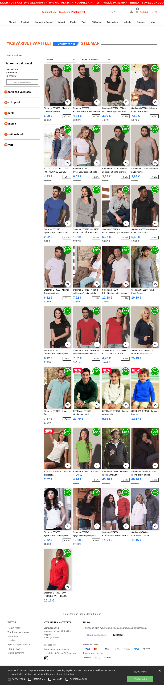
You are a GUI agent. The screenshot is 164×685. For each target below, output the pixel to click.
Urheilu (127, 22)
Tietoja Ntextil (14, 619)
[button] (132, 12)
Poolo (73, 22)
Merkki (12, 22)
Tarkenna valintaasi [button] (19, 82)
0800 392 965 (51, 636)
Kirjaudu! (118, 625)
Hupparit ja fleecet (43, 22)
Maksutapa (13, 627)
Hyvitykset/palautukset (19, 635)
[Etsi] (118, 11)
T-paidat (25, 22)
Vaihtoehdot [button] (15, 125)
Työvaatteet (112, 22)
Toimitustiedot (49, 12)
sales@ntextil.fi (51, 628)
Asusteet (140, 22)
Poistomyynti (78, 12)
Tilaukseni (64, 12)
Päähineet (96, 22)
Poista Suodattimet (22, 73)
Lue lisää (70, 674)
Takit (84, 22)
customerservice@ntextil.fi (57, 622)
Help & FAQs (14, 639)
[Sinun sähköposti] (97, 626)
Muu (153, 22)
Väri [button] (10, 135)
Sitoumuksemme (16, 644)
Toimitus (12, 631)
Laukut (61, 22)
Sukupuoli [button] (14, 93)
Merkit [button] (12, 114)
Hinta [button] (11, 103)
